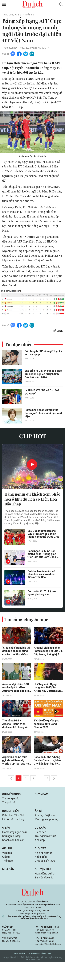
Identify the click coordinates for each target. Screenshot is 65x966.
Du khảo (40, 829)
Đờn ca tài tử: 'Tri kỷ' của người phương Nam (42, 593)
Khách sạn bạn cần (13, 842)
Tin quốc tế (8, 804)
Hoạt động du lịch (45, 877)
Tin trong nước (10, 799)
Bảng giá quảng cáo (40, 957)
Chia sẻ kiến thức (45, 864)
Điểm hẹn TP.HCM (13, 817)
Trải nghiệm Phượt (45, 838)
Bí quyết (40, 851)
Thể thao (29, 14)
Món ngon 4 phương (46, 821)
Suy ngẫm (41, 795)
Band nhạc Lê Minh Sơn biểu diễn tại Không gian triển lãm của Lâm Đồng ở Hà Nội (43, 554)
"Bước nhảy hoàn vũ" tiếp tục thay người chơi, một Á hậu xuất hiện (43, 413)
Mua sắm (8, 872)
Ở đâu (6, 829)
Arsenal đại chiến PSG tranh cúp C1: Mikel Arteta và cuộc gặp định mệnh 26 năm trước (16, 688)
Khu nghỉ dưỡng (11, 838)
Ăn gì (38, 812)
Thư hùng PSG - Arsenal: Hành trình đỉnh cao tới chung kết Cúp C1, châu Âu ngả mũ (16, 725)
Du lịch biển (10, 812)
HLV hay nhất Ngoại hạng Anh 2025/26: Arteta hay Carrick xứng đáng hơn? (48, 688)
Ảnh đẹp (40, 842)
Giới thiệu (19, 957)
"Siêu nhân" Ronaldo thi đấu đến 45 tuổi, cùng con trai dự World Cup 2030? (16, 652)
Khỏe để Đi (41, 859)
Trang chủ (7, 14)
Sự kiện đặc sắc (44, 881)
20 (46, 779)
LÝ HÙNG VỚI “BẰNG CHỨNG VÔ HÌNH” (42, 392)
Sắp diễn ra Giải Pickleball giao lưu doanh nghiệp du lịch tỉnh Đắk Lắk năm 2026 (43, 374)
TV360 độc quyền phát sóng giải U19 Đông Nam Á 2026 (47, 725)
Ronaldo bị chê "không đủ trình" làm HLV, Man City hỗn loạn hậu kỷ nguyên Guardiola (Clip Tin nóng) (47, 761)
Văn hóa (7, 855)
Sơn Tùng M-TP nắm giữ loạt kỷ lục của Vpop (43, 353)
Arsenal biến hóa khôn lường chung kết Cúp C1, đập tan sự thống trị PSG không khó (48, 652)
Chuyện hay (43, 872)
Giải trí (18, 14)
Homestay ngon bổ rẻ (15, 834)
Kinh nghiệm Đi (43, 855)
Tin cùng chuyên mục (26, 620)
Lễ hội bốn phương (13, 821)
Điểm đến (40, 834)
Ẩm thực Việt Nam (45, 817)
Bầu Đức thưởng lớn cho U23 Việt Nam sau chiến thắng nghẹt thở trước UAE (43, 534)
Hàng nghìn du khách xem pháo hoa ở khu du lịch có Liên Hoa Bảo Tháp (32, 499)
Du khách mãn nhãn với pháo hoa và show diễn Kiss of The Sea (41, 574)
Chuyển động (11, 795)
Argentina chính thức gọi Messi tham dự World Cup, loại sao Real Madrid (16, 761)
